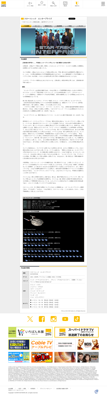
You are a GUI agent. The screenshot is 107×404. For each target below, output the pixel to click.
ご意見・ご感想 (23, 388)
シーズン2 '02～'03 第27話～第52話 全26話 (44, 302)
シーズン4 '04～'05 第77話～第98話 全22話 (45, 307)
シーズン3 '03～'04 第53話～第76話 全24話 (45, 304)
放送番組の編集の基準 (63, 388)
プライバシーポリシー (47, 388)
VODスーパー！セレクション (17, 390)
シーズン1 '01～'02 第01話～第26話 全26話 (44, 300)
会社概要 (12, 388)
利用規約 (34, 388)
